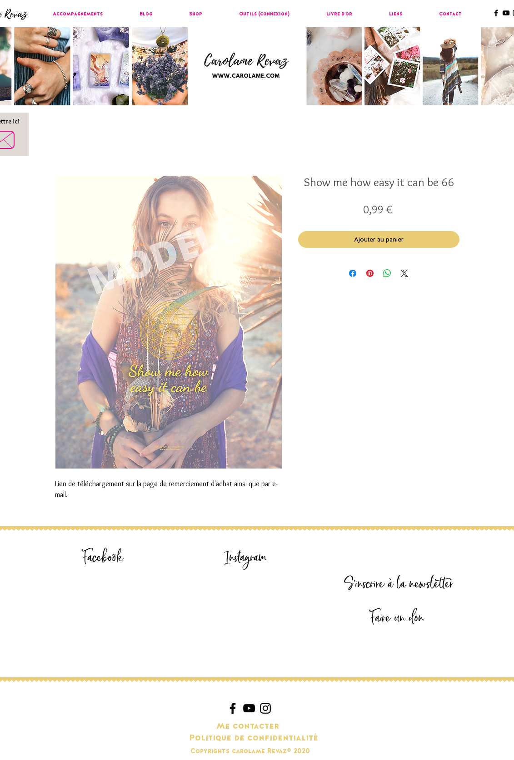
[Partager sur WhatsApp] (387, 273)
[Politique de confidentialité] (253, 738)
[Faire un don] (397, 618)
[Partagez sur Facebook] (352, 273)
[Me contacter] (247, 726)
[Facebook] (103, 558)
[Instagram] (246, 558)
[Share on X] (404, 273)
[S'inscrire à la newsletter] (399, 584)
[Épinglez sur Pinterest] (369, 273)
